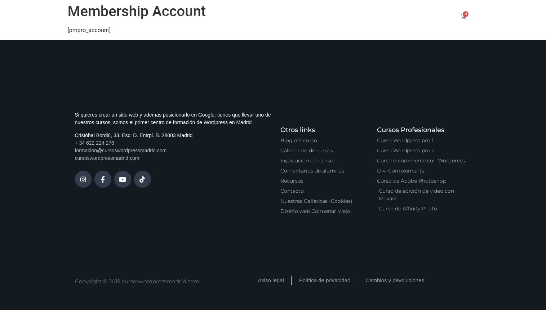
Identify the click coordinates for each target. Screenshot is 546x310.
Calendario (225, 16)
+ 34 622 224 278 (94, 143)
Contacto (396, 16)
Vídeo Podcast (354, 16)
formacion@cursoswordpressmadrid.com (121, 150)
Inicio (163, 16)
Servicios (262, 16)
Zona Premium (304, 16)
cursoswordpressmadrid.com (107, 158)
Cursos (190, 16)
